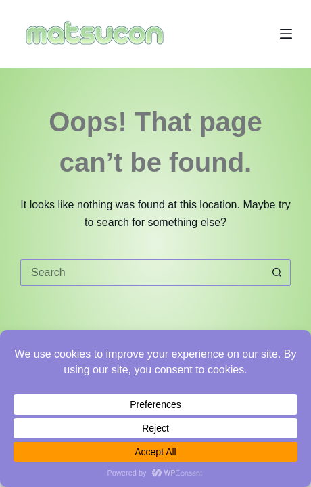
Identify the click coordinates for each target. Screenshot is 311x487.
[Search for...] (142, 272)
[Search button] (277, 272)
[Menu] (286, 34)
